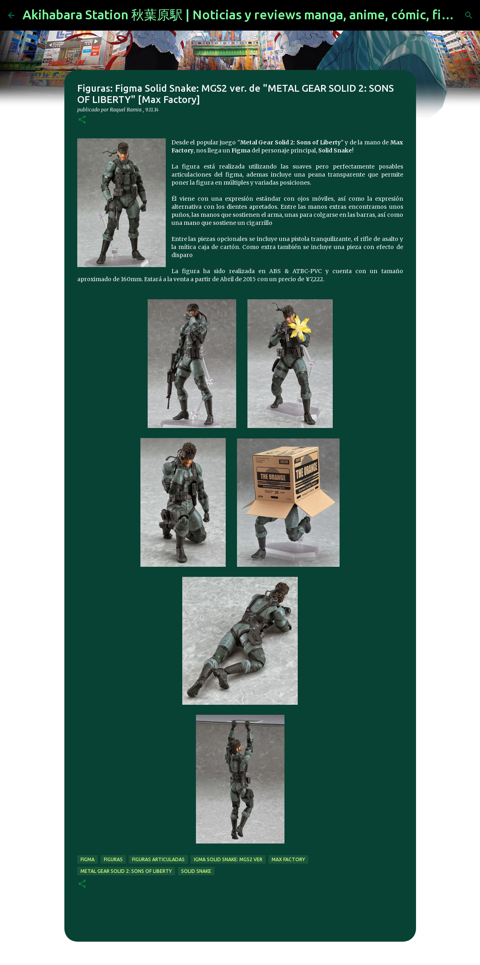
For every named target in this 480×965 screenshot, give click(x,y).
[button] (82, 120)
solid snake (196, 871)
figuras (113, 859)
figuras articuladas (158, 859)
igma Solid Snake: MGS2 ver (228, 859)
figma (87, 859)
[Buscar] (469, 15)
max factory (288, 859)
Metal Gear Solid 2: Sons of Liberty (126, 871)
